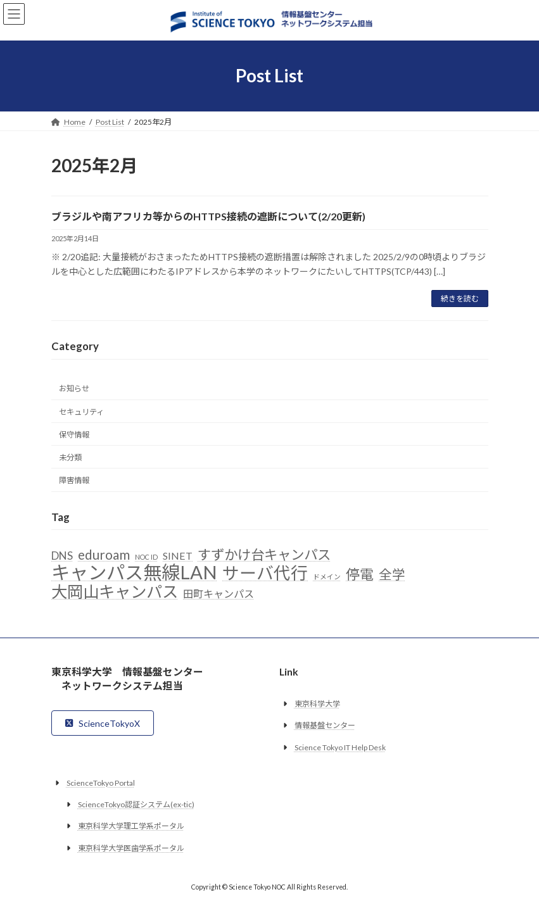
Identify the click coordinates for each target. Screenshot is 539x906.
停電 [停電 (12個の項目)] (360, 574)
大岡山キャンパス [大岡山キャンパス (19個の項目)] (114, 592)
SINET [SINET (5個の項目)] (178, 556)
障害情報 (74, 480)
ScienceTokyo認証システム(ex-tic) (136, 804)
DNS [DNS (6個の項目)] (62, 556)
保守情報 (74, 434)
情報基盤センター (325, 725)
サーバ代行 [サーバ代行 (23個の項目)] (265, 573)
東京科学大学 (317, 703)
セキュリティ (81, 412)
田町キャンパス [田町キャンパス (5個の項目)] (218, 594)
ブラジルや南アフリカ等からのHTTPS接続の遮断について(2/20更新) (208, 216)
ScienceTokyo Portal (101, 783)
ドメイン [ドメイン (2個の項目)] (327, 576)
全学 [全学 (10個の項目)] (392, 574)
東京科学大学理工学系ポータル (131, 826)
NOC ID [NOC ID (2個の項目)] (146, 557)
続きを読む (460, 298)
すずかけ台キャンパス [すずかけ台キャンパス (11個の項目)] (264, 555)
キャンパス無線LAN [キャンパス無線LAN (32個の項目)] (134, 572)
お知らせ (74, 389)
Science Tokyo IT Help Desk (340, 747)
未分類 (70, 457)
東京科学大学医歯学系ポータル (131, 848)
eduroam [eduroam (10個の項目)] (104, 555)
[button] (103, 723)
